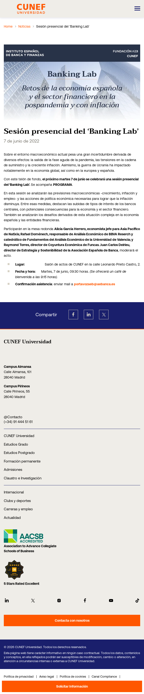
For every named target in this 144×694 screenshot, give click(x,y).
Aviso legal (46, 676)
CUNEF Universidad (19, 436)
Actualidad (12, 518)
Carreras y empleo (18, 509)
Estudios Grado (16, 444)
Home (8, 26)
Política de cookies (73, 676)
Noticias (24, 26)
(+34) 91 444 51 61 (18, 422)
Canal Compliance (104, 676)
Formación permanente (22, 461)
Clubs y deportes (17, 501)
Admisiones (13, 470)
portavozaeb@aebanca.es (94, 284)
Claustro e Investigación (22, 478)
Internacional (14, 492)
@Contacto (13, 417)
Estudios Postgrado (19, 453)
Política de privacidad (19, 676)
